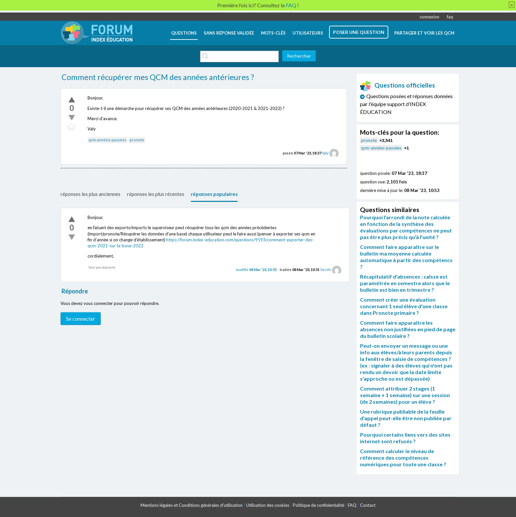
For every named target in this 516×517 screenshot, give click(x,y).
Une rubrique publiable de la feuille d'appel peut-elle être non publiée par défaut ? (406, 418)
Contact (367, 505)
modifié (256, 269)
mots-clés (273, 33)
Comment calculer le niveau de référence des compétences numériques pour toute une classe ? (403, 457)
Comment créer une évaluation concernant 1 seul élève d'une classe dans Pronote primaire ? (404, 306)
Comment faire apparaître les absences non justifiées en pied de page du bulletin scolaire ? (407, 329)
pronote (137, 140)
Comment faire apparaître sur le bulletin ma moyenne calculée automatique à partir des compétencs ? (406, 257)
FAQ (352, 505)
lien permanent (102, 267)
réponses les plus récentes (155, 194)
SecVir (325, 269)
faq (450, 16)
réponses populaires (214, 194)
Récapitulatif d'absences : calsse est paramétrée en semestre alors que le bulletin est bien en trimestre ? (405, 283)
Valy (325, 153)
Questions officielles (397, 85)
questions (184, 33)
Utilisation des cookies (267, 505)
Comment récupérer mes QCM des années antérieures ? (158, 77)
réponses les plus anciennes (90, 194)
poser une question (358, 32)
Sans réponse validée (229, 33)
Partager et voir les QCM (424, 33)
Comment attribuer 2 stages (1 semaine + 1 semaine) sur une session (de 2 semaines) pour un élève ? (405, 395)
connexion (429, 16)
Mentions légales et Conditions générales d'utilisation (192, 505)
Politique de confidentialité (318, 505)
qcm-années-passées (107, 140)
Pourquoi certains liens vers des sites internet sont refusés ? (405, 437)
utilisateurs (308, 33)
